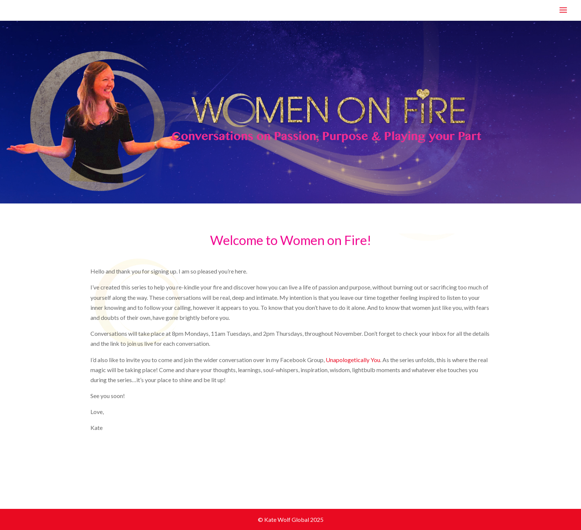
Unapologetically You (353, 359)
